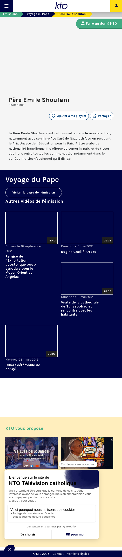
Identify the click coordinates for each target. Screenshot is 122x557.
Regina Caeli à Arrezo (78, 251)
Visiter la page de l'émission (33, 192)
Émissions (10, 14)
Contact (58, 553)
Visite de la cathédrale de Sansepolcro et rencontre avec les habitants (80, 308)
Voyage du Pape (38, 14)
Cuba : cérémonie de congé (22, 367)
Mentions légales (78, 553)
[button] (101, 116)
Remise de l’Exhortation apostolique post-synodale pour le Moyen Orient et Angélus (20, 266)
